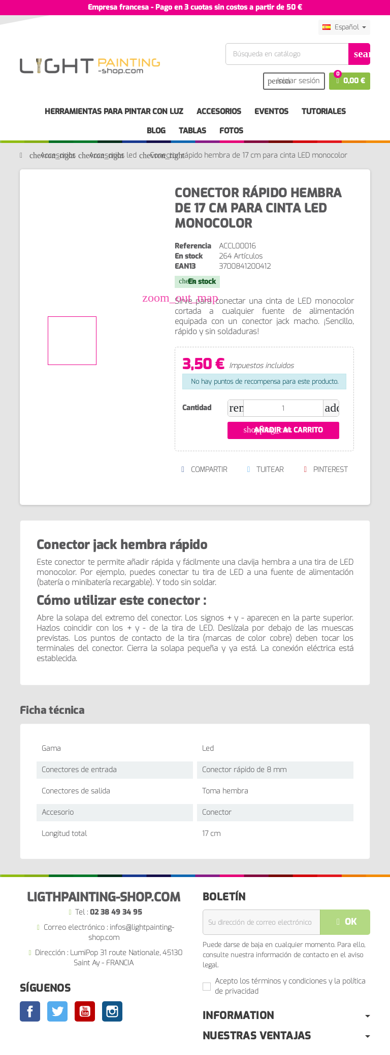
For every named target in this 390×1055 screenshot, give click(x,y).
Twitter (57, 1011)
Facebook (30, 1011)
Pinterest (326, 470)
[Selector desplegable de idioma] (344, 27)
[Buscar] (297, 54)
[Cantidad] (283, 408)
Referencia (193, 246)
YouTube (85, 1011)
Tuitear (265, 470)
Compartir (203, 470)
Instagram (112, 1011)
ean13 (185, 266)
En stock (189, 256)
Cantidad (196, 408)
